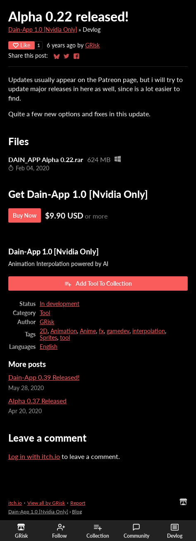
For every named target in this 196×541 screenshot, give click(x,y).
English (48, 346)
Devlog (174, 531)
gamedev (118, 331)
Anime (88, 331)
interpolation (148, 331)
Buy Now (24, 215)
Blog (77, 511)
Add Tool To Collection (98, 283)
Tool (45, 313)
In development (59, 304)
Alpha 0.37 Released (37, 401)
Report (77, 503)
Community (136, 531)
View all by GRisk (46, 503)
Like (21, 45)
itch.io (15, 503)
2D (44, 331)
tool (65, 337)
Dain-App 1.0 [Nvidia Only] (42, 29)
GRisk (92, 45)
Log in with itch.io (34, 456)
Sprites (48, 337)
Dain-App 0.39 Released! (43, 377)
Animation (63, 331)
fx (101, 331)
